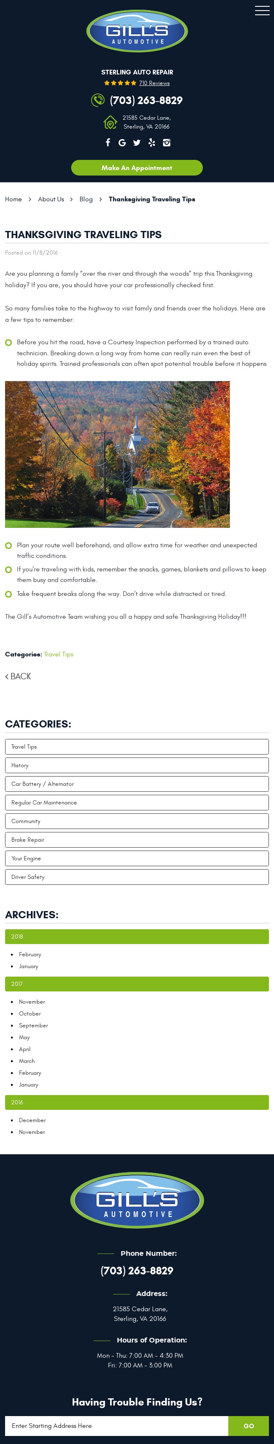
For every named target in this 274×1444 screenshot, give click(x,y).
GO (249, 1426)
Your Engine (26, 858)
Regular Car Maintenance (44, 802)
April (24, 1049)
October (30, 1013)
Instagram (166, 142)
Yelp (151, 142)
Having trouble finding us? (137, 1402)
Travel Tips (58, 654)
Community (25, 821)
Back (21, 676)
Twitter (137, 142)
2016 (17, 1102)
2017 (17, 984)
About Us (51, 199)
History (19, 765)
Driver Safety (27, 877)
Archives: (32, 915)
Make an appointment (137, 168)
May (24, 1037)
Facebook (107, 142)
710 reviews (154, 83)
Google (122, 142)
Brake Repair (27, 839)
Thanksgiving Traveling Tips (152, 199)
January (28, 966)
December (32, 1120)
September (33, 1025)
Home (13, 199)
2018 (17, 936)
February (30, 954)
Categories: (38, 724)
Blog (86, 199)
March (27, 1061)
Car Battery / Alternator (42, 784)
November (32, 1001)
